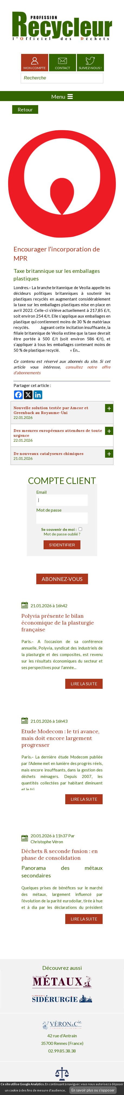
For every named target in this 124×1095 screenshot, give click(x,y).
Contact (62, 62)
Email (41, 492)
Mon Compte (35, 62)
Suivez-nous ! (90, 62)
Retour (25, 109)
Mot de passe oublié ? (62, 534)
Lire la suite (84, 683)
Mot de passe (48, 509)
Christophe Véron (47, 841)
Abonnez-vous (62, 579)
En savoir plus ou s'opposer (93, 1090)
